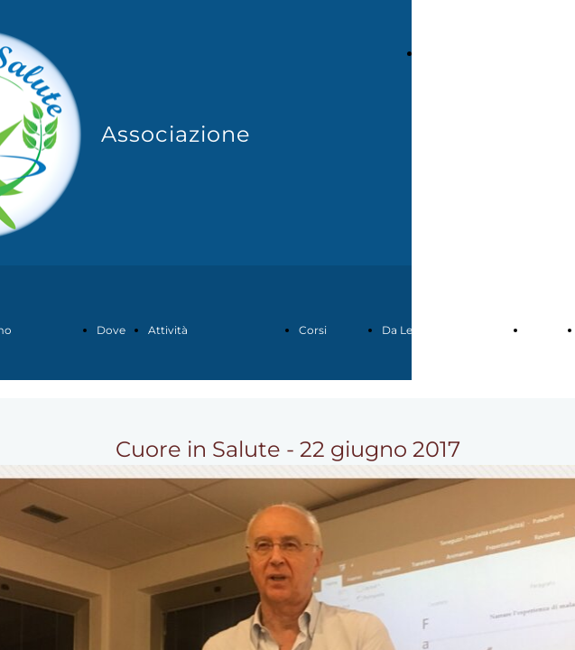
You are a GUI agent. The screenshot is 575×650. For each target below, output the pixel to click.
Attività (168, 330)
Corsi (313, 330)
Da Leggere (413, 330)
